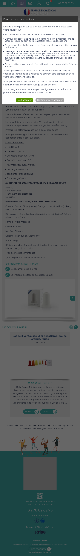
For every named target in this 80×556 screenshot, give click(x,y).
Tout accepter (24, 100)
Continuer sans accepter (50, 100)
